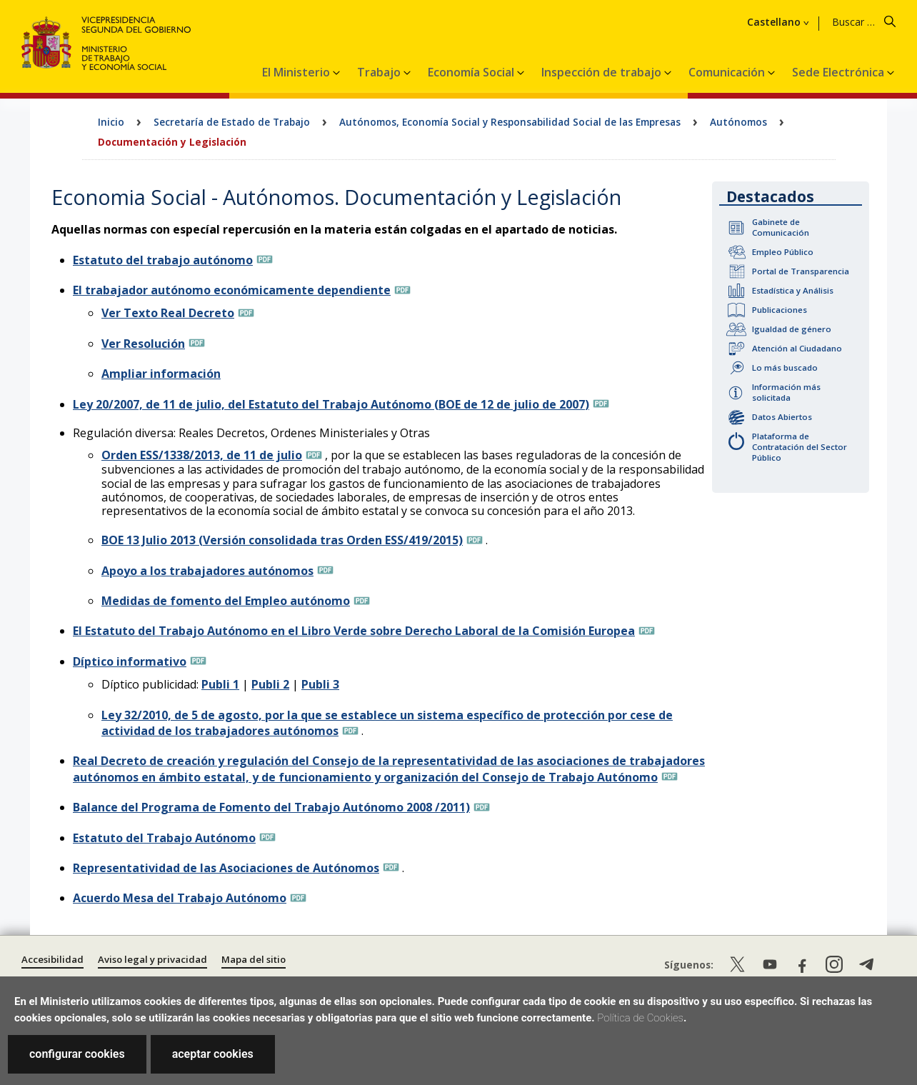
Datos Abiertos (782, 416)
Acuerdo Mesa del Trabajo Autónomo (179, 898)
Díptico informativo (129, 661)
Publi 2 (270, 684)
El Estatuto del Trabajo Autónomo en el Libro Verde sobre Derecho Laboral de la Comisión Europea (354, 631)
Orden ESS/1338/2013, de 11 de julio (201, 455)
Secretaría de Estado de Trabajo (232, 122)
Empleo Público (782, 251)
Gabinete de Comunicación (780, 227)
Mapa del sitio (253, 959)
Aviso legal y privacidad (152, 959)
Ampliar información (161, 373)
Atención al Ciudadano (797, 348)
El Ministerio (297, 72)
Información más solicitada (786, 392)
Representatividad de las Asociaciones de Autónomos (226, 868)
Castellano (774, 22)
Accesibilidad (52, 959)
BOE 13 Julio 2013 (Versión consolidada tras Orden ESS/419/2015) (282, 540)
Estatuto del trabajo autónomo (163, 260)
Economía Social (472, 72)
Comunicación (728, 72)
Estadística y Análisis (792, 290)
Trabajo (380, 72)
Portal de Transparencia (800, 271)
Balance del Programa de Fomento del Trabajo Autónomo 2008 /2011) (271, 807)
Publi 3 (320, 684)
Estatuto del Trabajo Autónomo (164, 838)
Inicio (111, 122)
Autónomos (738, 122)
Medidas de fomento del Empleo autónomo (225, 601)
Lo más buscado (785, 367)
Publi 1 (220, 684)
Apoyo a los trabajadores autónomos (207, 571)
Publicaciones (779, 309)
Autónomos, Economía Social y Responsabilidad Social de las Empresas (510, 122)
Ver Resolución (143, 343)
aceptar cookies (213, 1054)
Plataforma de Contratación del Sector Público (799, 447)
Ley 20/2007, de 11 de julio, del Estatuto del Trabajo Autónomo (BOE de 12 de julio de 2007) (331, 404)
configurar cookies (77, 1054)
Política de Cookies (640, 1017)
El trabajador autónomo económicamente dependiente (232, 290)
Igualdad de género (791, 329)
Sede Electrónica (839, 72)
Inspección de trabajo (602, 72)
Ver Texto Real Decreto (167, 313)
